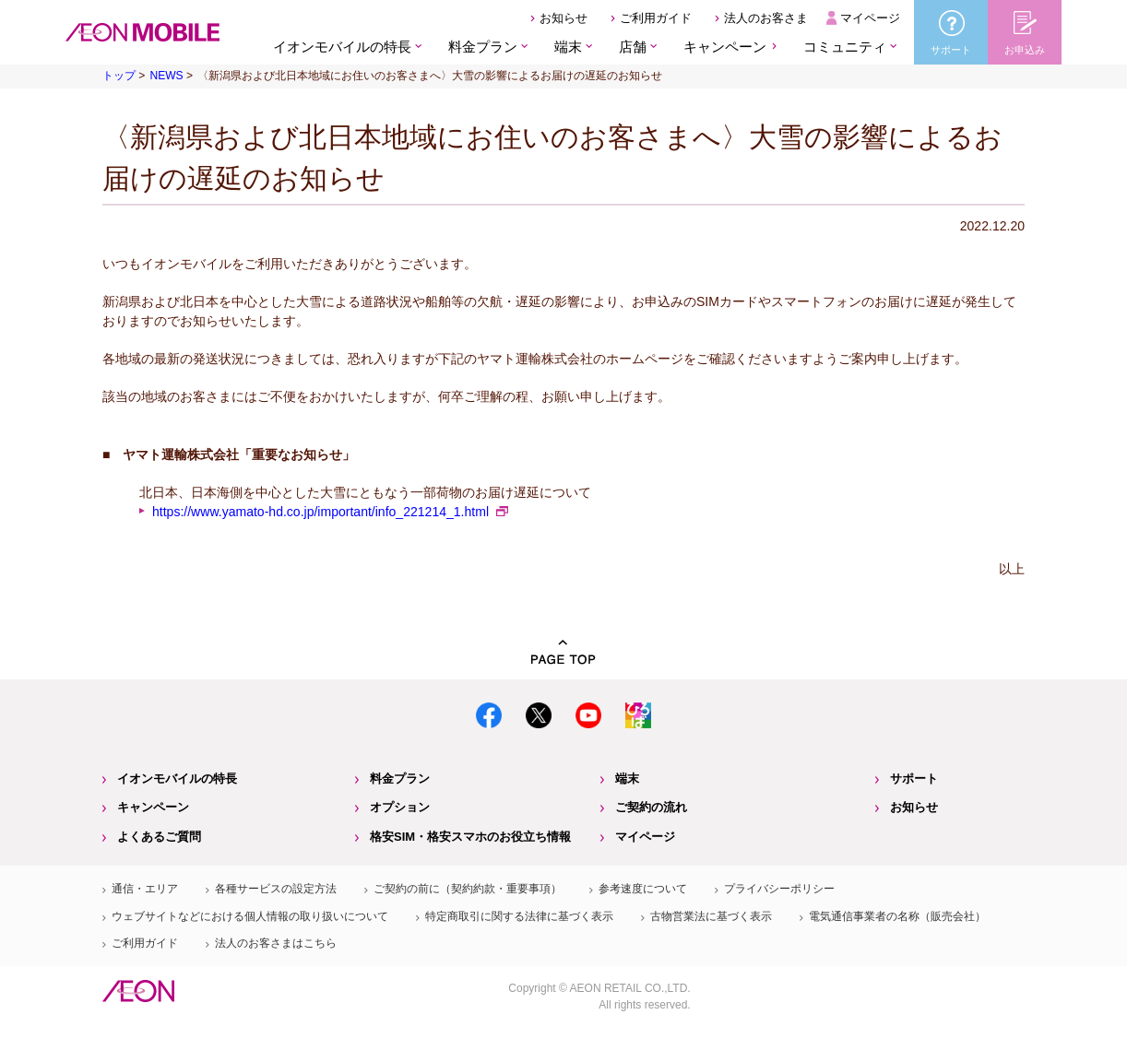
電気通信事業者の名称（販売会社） (897, 916)
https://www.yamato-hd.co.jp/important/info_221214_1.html (320, 511)
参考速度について (643, 888)
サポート (914, 778)
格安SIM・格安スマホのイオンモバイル (142, 32)
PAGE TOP (563, 652)
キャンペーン (724, 46)
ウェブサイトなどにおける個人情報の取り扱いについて (250, 916)
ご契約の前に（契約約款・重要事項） (468, 888)
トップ (119, 75)
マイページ (870, 18)
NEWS (166, 75)
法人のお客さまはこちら (276, 943)
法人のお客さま (766, 18)
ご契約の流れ (651, 807)
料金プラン (400, 778)
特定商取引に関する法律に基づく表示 (519, 916)
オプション (400, 807)
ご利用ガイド (656, 18)
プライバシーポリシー (779, 888)
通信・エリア (145, 888)
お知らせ (563, 18)
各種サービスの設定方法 (276, 888)
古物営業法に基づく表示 (711, 916)
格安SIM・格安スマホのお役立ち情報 (470, 837)
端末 (627, 778)
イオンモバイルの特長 (177, 778)
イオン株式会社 (138, 991)
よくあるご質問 (159, 837)
